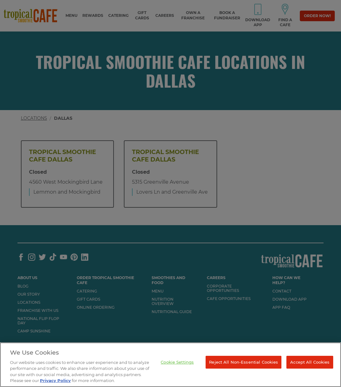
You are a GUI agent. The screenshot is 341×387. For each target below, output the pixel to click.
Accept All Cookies (309, 362)
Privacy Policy (55, 380)
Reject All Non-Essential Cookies (243, 362)
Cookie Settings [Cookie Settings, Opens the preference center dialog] (177, 362)
